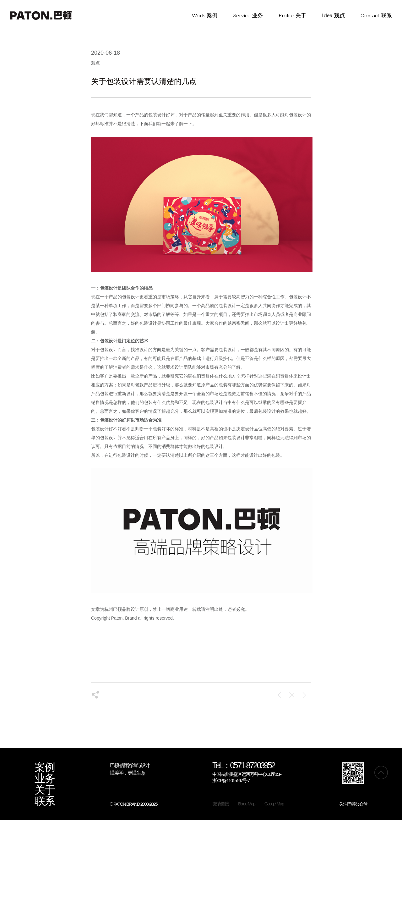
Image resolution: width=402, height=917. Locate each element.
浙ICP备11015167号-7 (230, 780)
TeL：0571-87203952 (243, 766)
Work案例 (204, 15)
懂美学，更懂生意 (127, 773)
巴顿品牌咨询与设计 (129, 765)
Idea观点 (333, 15)
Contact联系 (376, 15)
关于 (45, 790)
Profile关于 (292, 15)
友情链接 (220, 803)
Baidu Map (246, 803)
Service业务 (248, 15)
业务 (45, 778)
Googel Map (274, 803)
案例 (45, 767)
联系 (45, 801)
